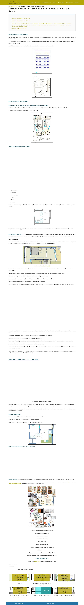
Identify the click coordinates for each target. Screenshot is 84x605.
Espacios (54, 2)
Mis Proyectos (61, 2)
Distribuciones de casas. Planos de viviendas (21, 18)
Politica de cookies (50, 603)
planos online (37, 561)
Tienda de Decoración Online (15, 483)
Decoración (37, 2)
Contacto (76, 2)
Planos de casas (69, 2)
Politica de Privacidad (19, 603)
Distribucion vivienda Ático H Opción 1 (42, 266)
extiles (67, 481)
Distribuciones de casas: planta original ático (21, 20)
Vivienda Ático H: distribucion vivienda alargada (22, 21)
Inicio (32, 2)
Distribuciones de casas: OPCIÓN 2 (19, 28)
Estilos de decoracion (46, 2)
